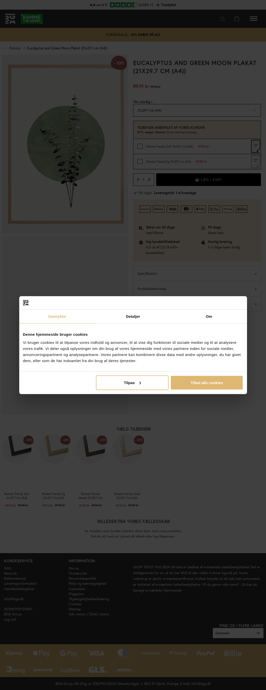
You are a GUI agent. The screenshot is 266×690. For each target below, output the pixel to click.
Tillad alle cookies (207, 382)
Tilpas (132, 382)
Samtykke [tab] (57, 316)
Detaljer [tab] (133, 316)
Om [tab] (209, 316)
